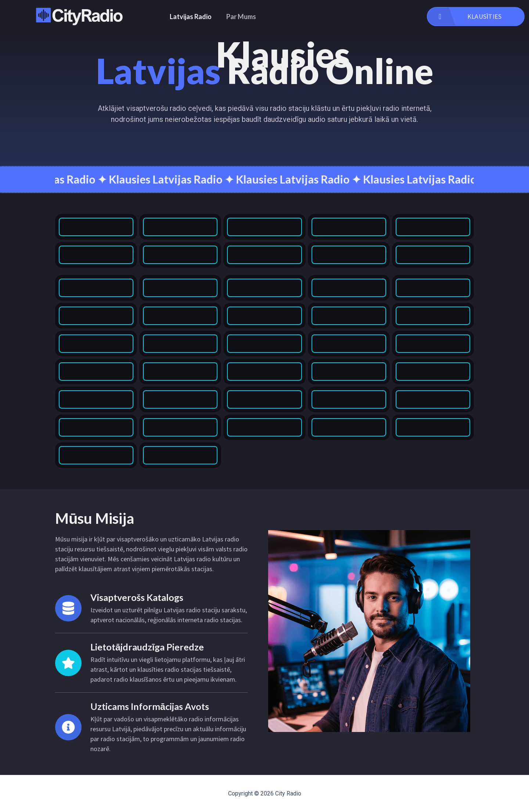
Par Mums (241, 16)
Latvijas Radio (191, 16)
